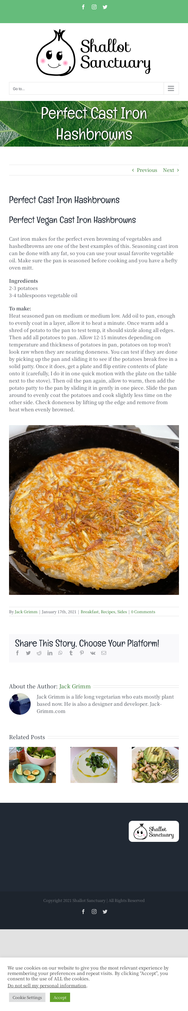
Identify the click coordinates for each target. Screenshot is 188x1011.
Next (168, 169)
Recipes (108, 611)
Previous (147, 169)
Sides (122, 611)
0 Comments (143, 611)
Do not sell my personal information (47, 985)
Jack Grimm (26, 611)
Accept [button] (60, 997)
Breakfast (90, 611)
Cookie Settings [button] (27, 997)
